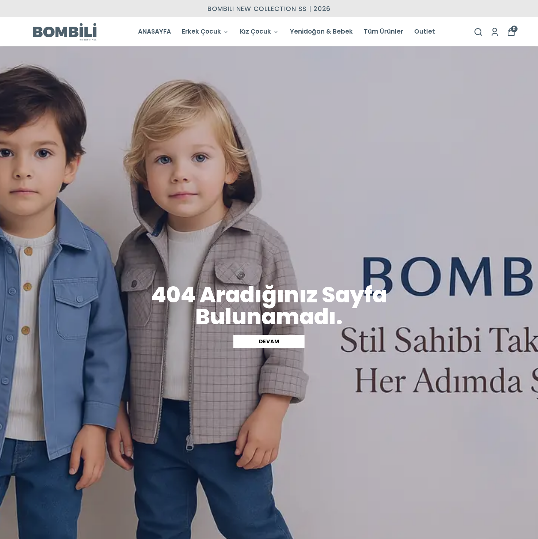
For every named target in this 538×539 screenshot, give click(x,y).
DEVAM (269, 341)
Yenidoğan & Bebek (321, 31)
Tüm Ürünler (383, 31)
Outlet (424, 31)
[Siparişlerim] (494, 32)
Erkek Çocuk (205, 31)
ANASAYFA (154, 31)
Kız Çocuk (259, 31)
